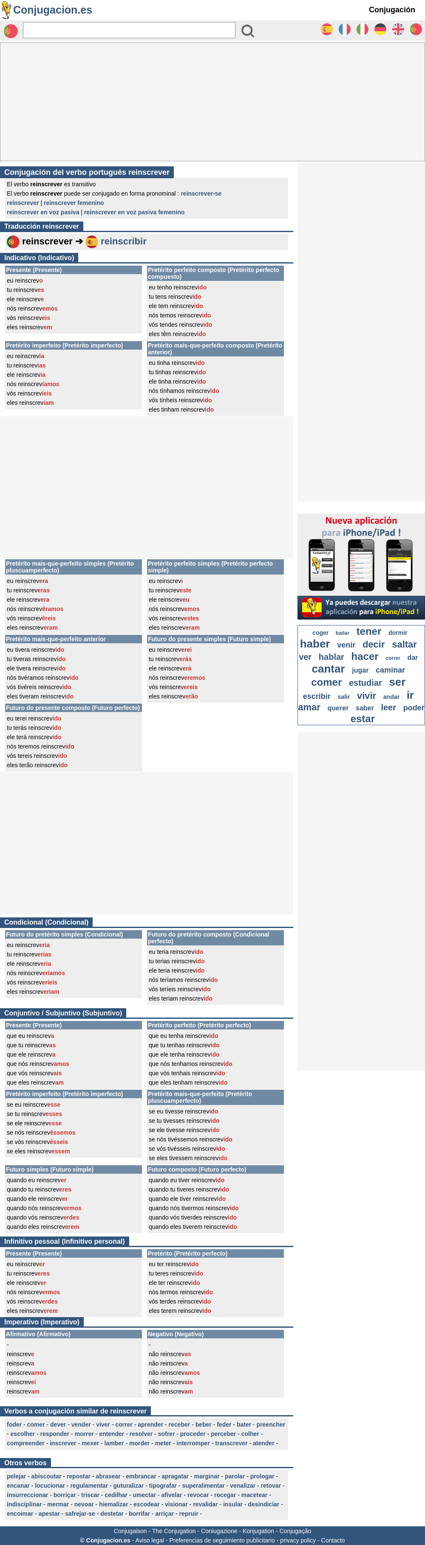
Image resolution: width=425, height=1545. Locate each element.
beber (204, 1424)
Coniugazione (219, 1531)
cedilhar (116, 1495)
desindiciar (263, 1504)
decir (374, 644)
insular (233, 1504)
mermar (58, 1504)
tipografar (163, 1485)
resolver (141, 1433)
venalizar (242, 1485)
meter (163, 1443)
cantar (328, 668)
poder (414, 708)
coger (320, 632)
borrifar (139, 1513)
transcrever (231, 1443)
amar (309, 707)
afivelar (171, 1495)
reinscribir (124, 241)
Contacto (333, 1540)
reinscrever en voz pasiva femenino (134, 212)
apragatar (175, 1476)
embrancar (141, 1476)
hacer (365, 656)
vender (81, 1424)
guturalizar (128, 1485)
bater (244, 1424)
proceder (193, 1433)
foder (14, 1424)
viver (103, 1424)
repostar (79, 1476)
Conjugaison (130, 1531)
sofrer (166, 1433)
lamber (114, 1443)
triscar (90, 1495)
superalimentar (203, 1485)
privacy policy (298, 1540)
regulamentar (89, 1485)
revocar (198, 1495)
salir (343, 696)
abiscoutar (46, 1476)
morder (139, 1443)
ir (410, 695)
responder (54, 1433)
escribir (317, 696)
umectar (144, 1495)
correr (123, 1424)
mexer (90, 1443)
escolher (23, 1433)
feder (224, 1424)
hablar (331, 657)
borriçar (65, 1495)
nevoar (84, 1504)
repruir (188, 1513)
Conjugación (392, 10)
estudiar (365, 682)
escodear (146, 1504)
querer (338, 708)
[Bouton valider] (247, 31)
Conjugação (296, 1531)
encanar (18, 1485)
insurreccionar (27, 1495)
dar (413, 657)
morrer (84, 1433)
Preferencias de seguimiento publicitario (222, 1540)
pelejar (16, 1476)
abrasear (108, 1476)
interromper (193, 1443)
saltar (404, 644)
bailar (342, 633)
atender (264, 1443)
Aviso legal (149, 1540)
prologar (262, 1476)
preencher (271, 1424)
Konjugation (258, 1531)
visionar (176, 1504)
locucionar (50, 1485)
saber (365, 708)
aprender (150, 1424)
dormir (397, 632)
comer (36, 1424)
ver (305, 657)
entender (111, 1433)
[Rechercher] (129, 30)
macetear (254, 1495)
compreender (26, 1443)
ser (397, 682)
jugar (360, 670)
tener (369, 631)
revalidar (205, 1504)
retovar (271, 1485)
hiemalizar (113, 1504)
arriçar (164, 1513)
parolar (235, 1476)
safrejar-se (80, 1513)
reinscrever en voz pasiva (43, 212)
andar (391, 696)
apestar (49, 1513)
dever (58, 1424)
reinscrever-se (201, 193)
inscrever (63, 1443)
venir (346, 645)
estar (363, 718)
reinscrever (23, 202)
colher (250, 1433)
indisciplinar (24, 1504)
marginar (207, 1476)
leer (388, 707)
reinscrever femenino (74, 202)
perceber (223, 1433)
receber (179, 1424)
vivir (366, 695)
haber (315, 643)
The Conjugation (174, 1531)
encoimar (20, 1513)
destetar (111, 1513)
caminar (390, 670)
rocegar (225, 1495)
